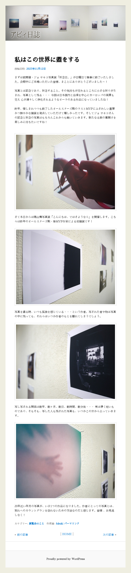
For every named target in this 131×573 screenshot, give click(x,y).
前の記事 (22, 534)
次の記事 (108, 534)
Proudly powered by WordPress (65, 559)
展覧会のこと (36, 523)
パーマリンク (71, 523)
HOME (67, 534)
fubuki (59, 523)
